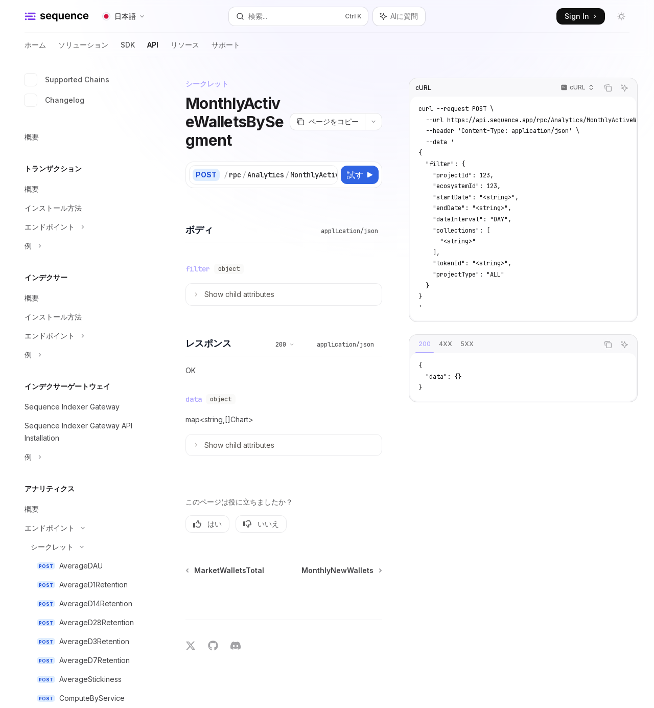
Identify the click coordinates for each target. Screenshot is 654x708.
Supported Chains (67, 80)
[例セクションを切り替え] (81, 246)
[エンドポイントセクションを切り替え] (81, 227)
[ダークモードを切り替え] (621, 16)
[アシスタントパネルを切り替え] (399, 16)
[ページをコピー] (327, 121)
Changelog (54, 100)
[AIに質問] (624, 88)
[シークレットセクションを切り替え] (81, 547)
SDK (128, 48)
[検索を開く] (298, 16)
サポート (226, 48)
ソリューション (83, 48)
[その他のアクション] (373, 121)
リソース (185, 48)
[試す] (360, 175)
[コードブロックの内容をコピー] (608, 88)
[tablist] (503, 344)
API (152, 48)
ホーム (35, 48)
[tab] (424, 344)
